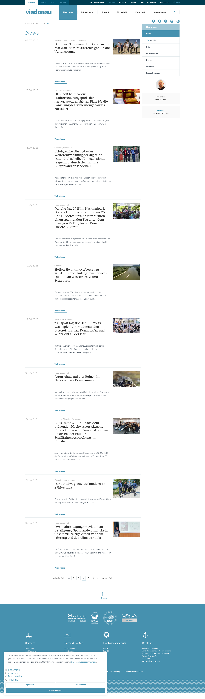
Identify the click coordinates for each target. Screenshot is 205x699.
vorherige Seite (59, 578)
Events (149, 60)
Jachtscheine (30, 651)
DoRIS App (29, 648)
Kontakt (134, 2)
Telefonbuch (164, 2)
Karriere (63, 2)
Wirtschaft (140, 12)
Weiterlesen (60, 82)
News (148, 34)
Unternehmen (159, 12)
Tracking (13, 679)
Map (176, 2)
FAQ (142, 2)
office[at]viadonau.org (151, 661)
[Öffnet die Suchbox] (175, 12)
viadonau (31, 2)
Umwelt (105, 12)
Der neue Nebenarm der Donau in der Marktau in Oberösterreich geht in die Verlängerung (82, 47)
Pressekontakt (153, 73)
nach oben (102, 595)
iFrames (13, 673)
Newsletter (151, 2)
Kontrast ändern (98, 3)
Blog (52, 2)
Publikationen (152, 53)
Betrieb (106, 648)
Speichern (30, 685)
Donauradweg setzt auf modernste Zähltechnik (80, 485)
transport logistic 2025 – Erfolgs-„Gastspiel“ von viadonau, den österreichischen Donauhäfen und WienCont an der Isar (80, 328)
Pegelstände (69, 651)
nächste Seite (107, 578)
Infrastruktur (87, 12)
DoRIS (43, 2)
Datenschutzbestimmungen (83, 662)
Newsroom (68, 12)
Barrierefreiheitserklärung (109, 672)
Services (150, 67)
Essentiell (14, 670)
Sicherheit (122, 12)
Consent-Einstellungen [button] (134, 672)
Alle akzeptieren (55, 690)
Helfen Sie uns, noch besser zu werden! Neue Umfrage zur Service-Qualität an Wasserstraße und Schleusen (81, 274)
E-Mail (160, 111)
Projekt (106, 651)
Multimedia (15, 676)
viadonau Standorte (150, 648)
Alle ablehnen (80, 685)
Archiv (151, 40)
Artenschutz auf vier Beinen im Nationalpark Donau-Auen (77, 378)
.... (69, 578)
